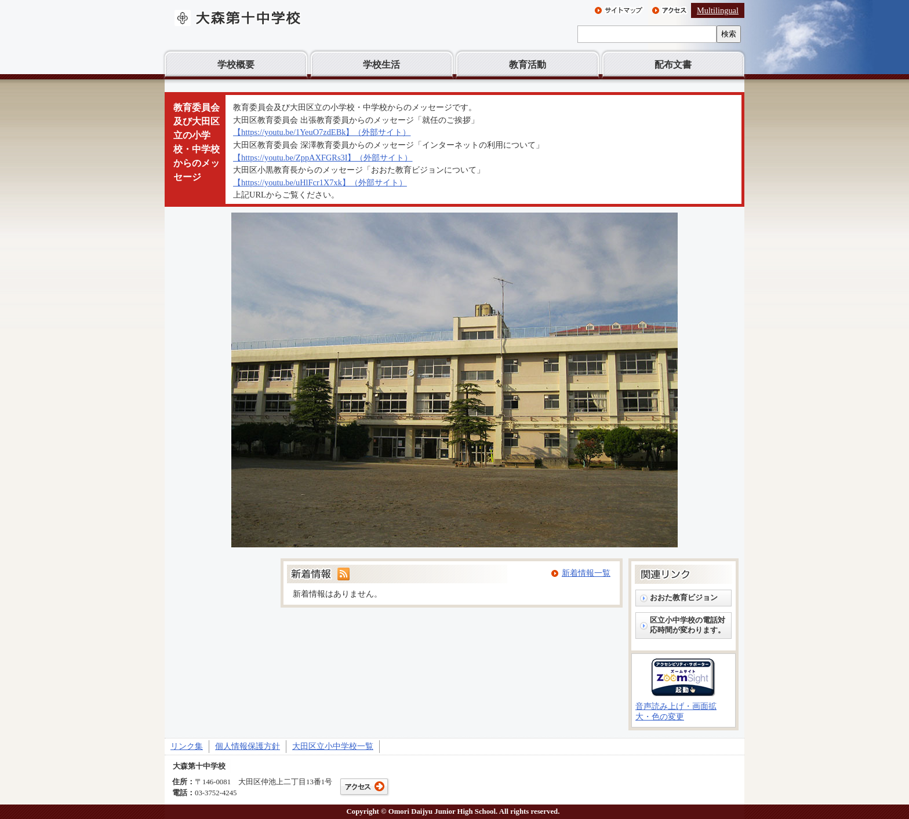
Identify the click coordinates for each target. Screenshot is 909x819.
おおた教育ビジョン (684, 597)
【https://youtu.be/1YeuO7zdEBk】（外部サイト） (321, 132)
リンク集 (186, 746)
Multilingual (718, 10)
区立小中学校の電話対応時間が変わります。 (687, 625)
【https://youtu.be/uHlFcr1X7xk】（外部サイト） (320, 182)
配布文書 (673, 65)
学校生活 (381, 65)
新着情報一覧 (586, 572)
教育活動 (527, 65)
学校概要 (235, 65)
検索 (728, 34)
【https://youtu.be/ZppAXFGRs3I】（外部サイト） (323, 157)
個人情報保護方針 (247, 746)
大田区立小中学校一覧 (332, 746)
